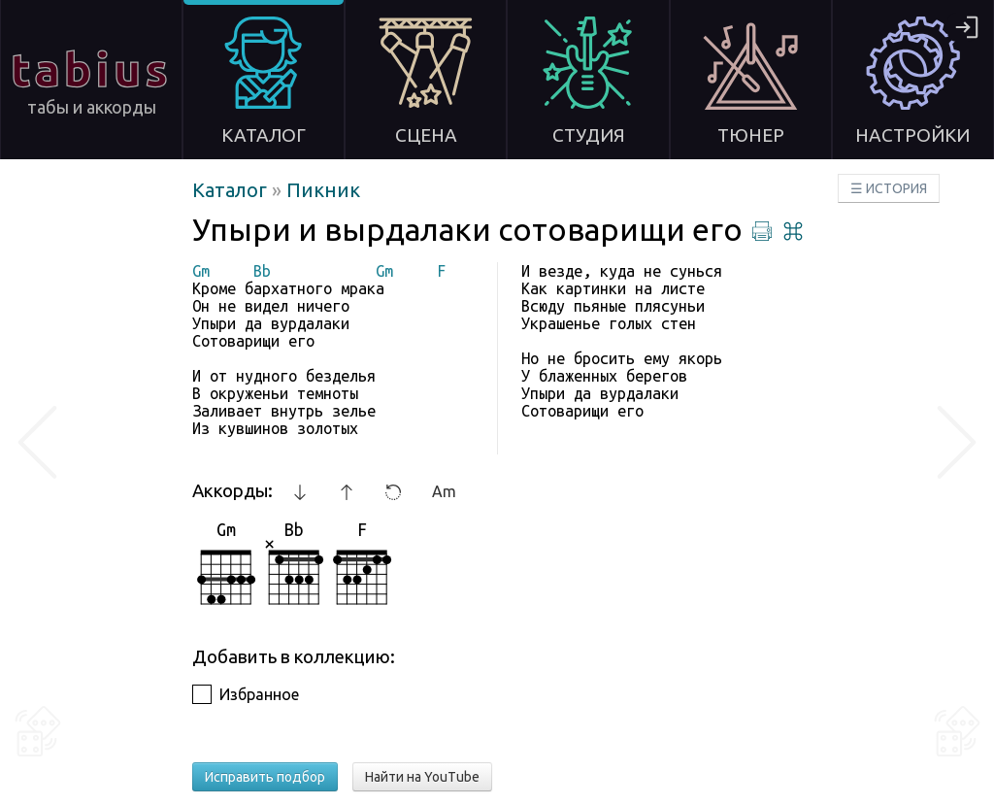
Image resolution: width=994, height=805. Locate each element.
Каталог (232, 190)
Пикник (323, 190)
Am (444, 491)
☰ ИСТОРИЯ (888, 188)
